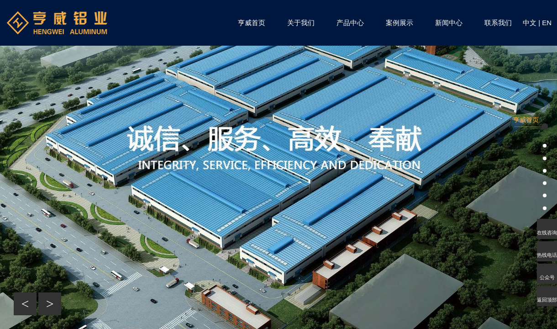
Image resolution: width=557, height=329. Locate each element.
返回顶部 (547, 299)
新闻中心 (448, 23)
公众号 (547, 277)
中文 (529, 23)
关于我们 (301, 23)
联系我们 (498, 23)
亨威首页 (251, 23)
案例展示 (399, 23)
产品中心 (350, 23)
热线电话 (547, 255)
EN (547, 23)
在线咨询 (547, 232)
